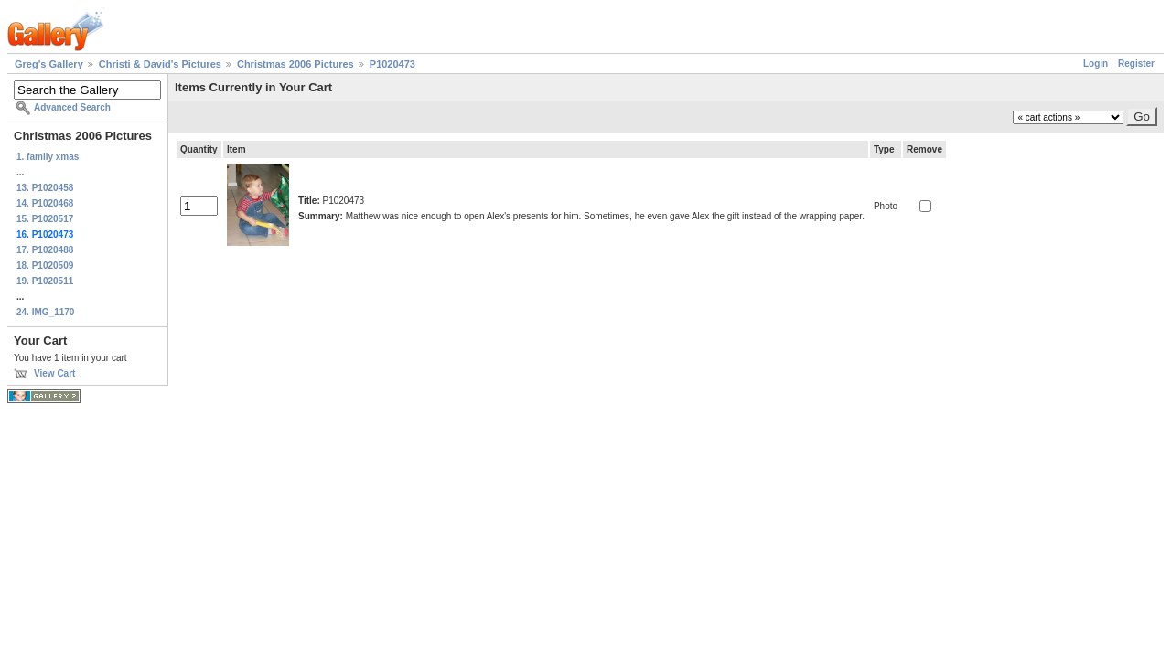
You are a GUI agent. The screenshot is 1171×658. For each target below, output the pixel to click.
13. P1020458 (44, 188)
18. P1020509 (44, 265)
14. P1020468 (44, 203)
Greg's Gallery (49, 63)
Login (1095, 63)
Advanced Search (72, 107)
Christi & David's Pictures (160, 63)
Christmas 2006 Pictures (295, 63)
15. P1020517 (44, 219)
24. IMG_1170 (45, 312)
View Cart (54, 373)
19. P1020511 (44, 281)
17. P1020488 (44, 250)
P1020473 (392, 63)
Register (1136, 63)
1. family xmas (47, 157)
